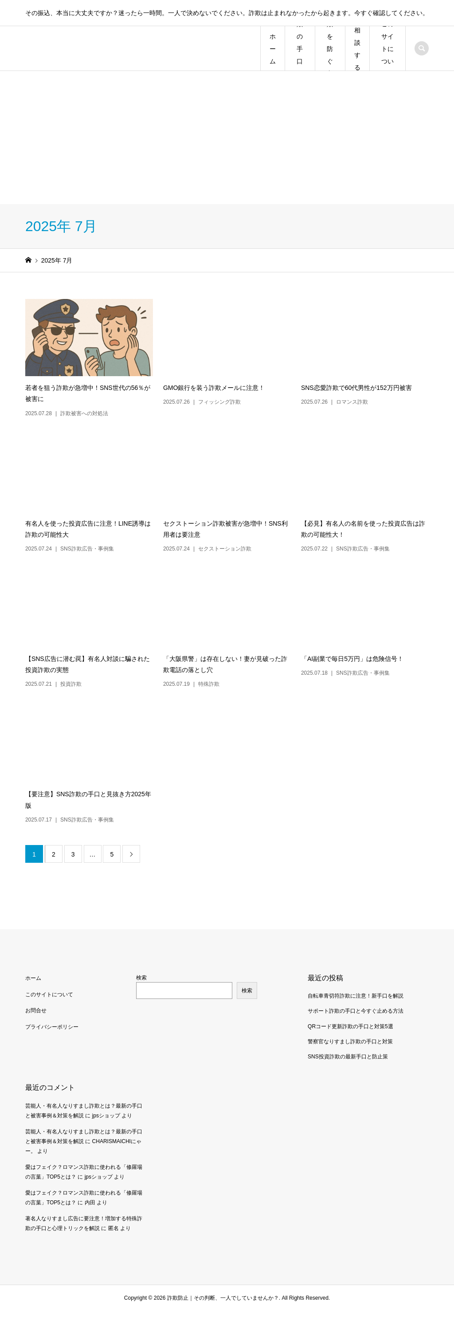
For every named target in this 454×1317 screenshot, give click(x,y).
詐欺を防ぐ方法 (330, 48)
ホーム (273, 49)
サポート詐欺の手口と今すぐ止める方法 (355, 1011)
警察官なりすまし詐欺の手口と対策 (350, 1041)
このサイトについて (387, 48)
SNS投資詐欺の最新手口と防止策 (348, 1057)
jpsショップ (106, 1116)
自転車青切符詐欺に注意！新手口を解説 (355, 996)
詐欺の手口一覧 (300, 48)
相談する (357, 49)
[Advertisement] (227, 137)
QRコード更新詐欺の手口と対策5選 (350, 1026)
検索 (141, 978)
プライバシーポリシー (51, 1027)
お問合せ (36, 1010)
